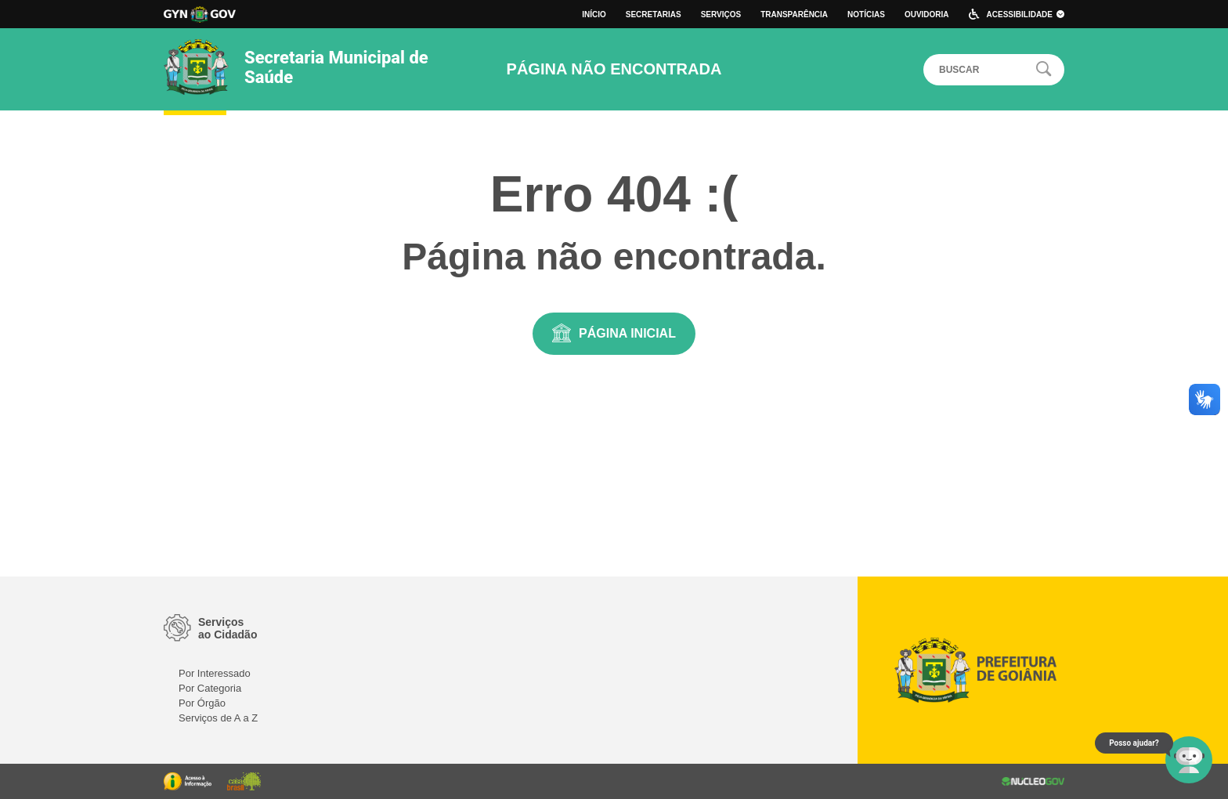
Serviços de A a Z (218, 718)
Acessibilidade (1025, 14)
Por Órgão (202, 703)
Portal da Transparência (187, 781)
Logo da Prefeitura (200, 14)
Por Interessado (215, 673)
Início (594, 14)
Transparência (794, 14)
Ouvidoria (927, 14)
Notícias (866, 14)
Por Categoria (210, 688)
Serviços (721, 14)
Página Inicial (627, 333)
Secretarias (653, 14)
